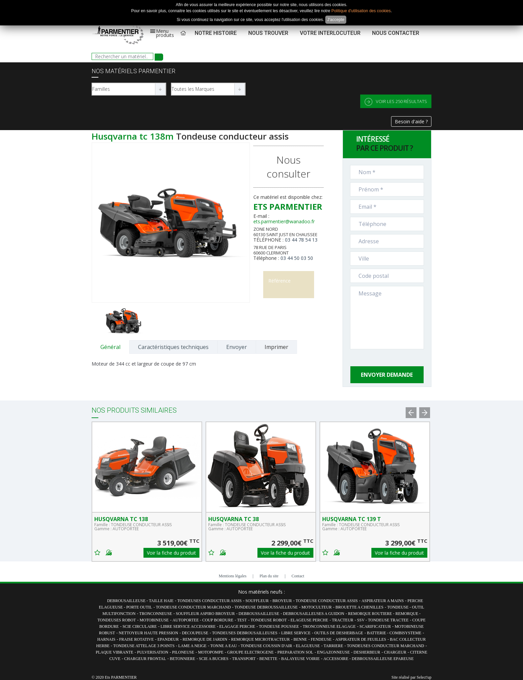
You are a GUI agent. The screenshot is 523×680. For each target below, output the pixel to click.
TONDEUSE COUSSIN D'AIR (266, 645)
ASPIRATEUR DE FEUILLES (360, 639)
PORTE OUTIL (139, 607)
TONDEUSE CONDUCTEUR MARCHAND (193, 607)
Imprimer (276, 347)
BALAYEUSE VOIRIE (300, 658)
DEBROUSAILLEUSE (127, 600)
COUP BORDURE (217, 620)
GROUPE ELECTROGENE (250, 652)
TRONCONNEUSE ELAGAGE (329, 626)
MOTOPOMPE (211, 652)
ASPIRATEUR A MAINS (383, 600)
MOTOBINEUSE (154, 620)
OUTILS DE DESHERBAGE (338, 633)
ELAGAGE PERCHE (237, 626)
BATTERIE (377, 633)
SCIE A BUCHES (214, 658)
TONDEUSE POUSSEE (279, 626)
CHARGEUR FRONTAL (145, 658)
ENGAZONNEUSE (333, 652)
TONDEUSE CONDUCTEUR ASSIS (327, 600)
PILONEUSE (183, 652)
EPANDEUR (168, 639)
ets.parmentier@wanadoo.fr (284, 221)
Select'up (424, 677)
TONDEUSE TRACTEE (388, 620)
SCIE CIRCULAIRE (139, 626)
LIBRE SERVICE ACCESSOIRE (187, 626)
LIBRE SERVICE (296, 633)
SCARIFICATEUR (375, 626)
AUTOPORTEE (186, 620)
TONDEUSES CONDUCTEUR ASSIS (209, 600)
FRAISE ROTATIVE (136, 639)
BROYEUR (282, 600)
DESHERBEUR (366, 652)
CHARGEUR (395, 652)
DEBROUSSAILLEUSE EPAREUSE (383, 658)
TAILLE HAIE (161, 600)
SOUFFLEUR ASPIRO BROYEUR (205, 613)
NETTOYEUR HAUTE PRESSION (148, 633)
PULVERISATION (152, 652)
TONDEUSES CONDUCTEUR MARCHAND (385, 645)
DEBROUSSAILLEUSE (258, 613)
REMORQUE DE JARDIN (204, 639)
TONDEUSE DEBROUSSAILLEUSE (266, 607)
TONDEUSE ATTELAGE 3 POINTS (144, 645)
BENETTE (268, 658)
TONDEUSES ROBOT (116, 620)
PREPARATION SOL (295, 652)
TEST (242, 620)
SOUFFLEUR (257, 600)
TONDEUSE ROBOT (269, 620)
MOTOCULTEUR (317, 607)
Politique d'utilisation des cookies (361, 10)
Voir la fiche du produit (171, 553)
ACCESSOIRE (336, 658)
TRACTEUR (342, 620)
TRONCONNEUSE (155, 613)
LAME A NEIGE (192, 645)
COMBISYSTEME (405, 633)
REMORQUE (407, 613)
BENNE (300, 639)
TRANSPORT (243, 658)
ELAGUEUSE (308, 645)
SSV (361, 620)
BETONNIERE (182, 658)
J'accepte (335, 19)
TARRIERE (333, 645)
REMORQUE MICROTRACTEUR (260, 639)
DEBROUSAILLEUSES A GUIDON (313, 613)
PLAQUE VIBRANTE (114, 652)
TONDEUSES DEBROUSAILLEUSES (244, 633)
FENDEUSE (321, 639)
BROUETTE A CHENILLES (359, 607)
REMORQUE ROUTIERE (370, 613)
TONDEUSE (398, 607)
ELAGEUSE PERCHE (309, 620)
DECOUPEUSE (195, 633)
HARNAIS (106, 639)
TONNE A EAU (223, 645)
